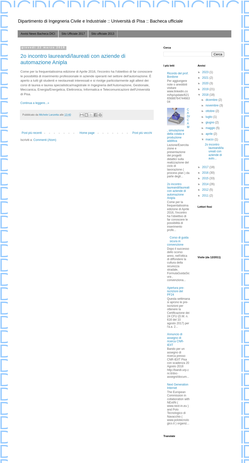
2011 (205, 195)
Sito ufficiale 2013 (102, 33)
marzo (209, 139)
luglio (209, 117)
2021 (205, 77)
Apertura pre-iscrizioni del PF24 (175, 291)
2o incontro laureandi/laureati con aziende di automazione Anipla (178, 191)
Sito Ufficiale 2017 (73, 33)
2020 (205, 83)
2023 (205, 72)
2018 (205, 94)
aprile (209, 134)
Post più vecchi (142, 133)
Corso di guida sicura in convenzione (177, 241)
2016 (205, 172)
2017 (205, 167)
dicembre (211, 100)
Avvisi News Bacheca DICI (38, 33)
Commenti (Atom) (44, 140)
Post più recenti (32, 133)
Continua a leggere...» (34, 103)
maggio (210, 128)
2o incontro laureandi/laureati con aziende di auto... (214, 151)
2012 (205, 189)
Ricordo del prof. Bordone (177, 75)
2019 (205, 89)
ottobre (210, 111)
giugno (210, 122)
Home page (87, 133)
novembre (212, 105)
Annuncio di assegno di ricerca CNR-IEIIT (175, 339)
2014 (205, 184)
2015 (205, 178)
